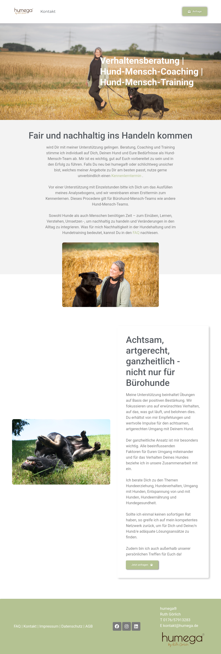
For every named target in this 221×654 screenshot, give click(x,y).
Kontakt (48, 11)
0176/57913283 (176, 620)
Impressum (49, 626)
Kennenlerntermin (126, 176)
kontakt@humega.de (180, 625)
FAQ (17, 626)
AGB (89, 626)
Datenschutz (72, 626)
